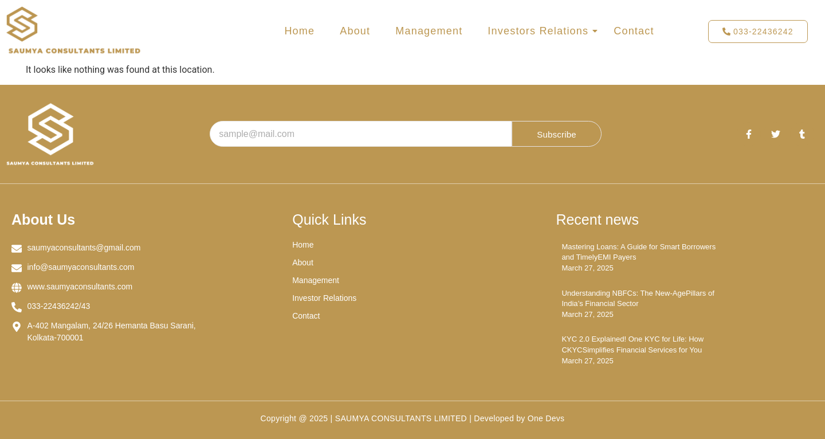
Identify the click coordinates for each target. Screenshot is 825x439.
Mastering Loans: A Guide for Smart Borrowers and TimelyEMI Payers (638, 251)
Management (428, 31)
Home (299, 31)
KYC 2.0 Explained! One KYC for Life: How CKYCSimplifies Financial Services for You (632, 344)
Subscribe (556, 134)
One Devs (546, 418)
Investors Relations (540, 31)
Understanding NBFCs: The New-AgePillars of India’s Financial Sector (637, 298)
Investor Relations (324, 298)
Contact (634, 31)
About (355, 31)
